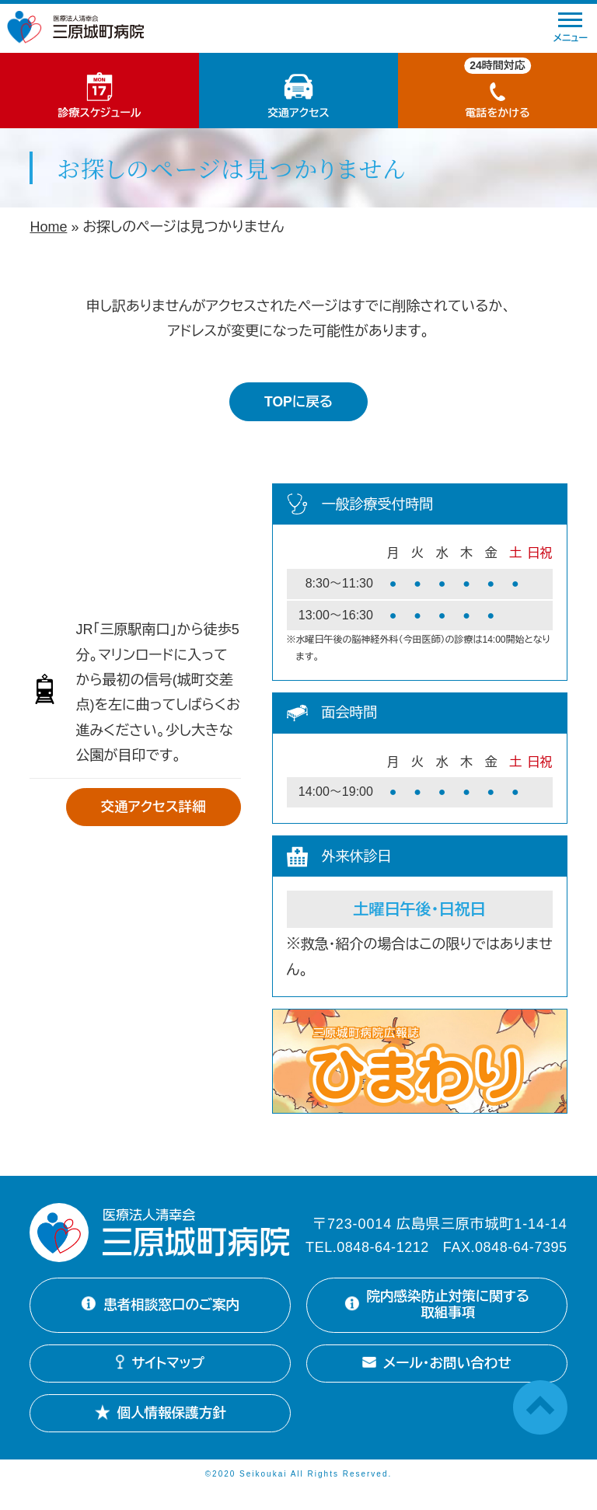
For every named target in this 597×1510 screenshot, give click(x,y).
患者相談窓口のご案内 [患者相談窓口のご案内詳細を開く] (160, 1315)
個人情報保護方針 (160, 1433)
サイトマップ (160, 1382)
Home (48, 227)
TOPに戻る (298, 402)
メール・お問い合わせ (437, 1382)
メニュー (570, 28)
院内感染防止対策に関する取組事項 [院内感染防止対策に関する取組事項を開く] (433, 1314)
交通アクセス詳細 (151, 807)
